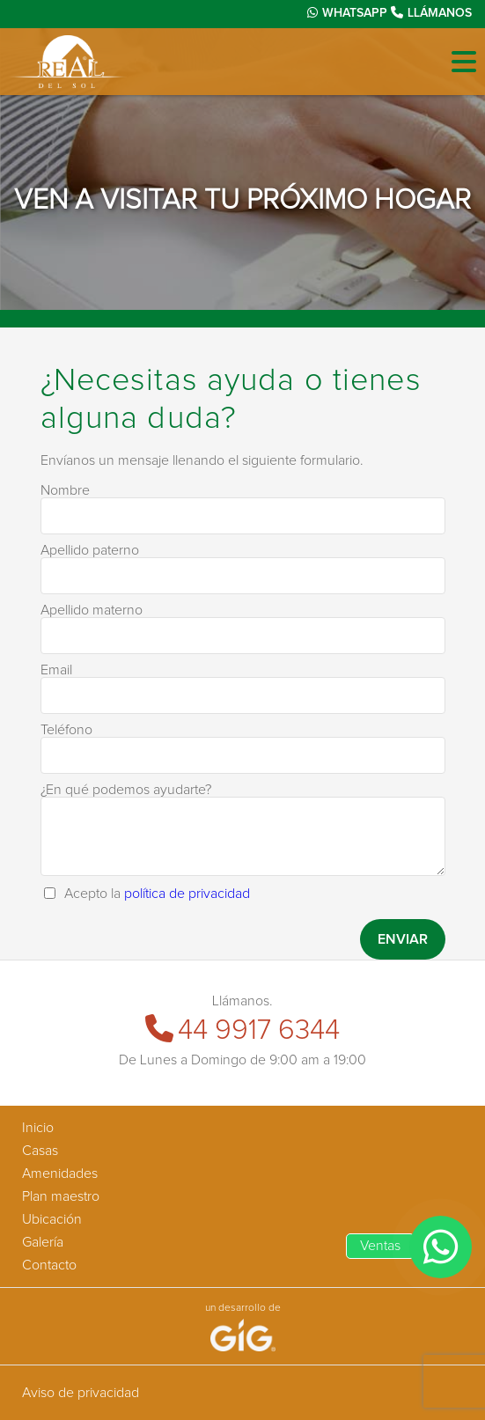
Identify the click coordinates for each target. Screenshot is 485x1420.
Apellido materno (91, 610)
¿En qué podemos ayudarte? (125, 790)
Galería (42, 1242)
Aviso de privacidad (80, 1393)
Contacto (49, 1265)
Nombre (65, 490)
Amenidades (60, 1173)
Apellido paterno (89, 550)
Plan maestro (60, 1196)
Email (56, 670)
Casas (40, 1151)
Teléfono (66, 730)
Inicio (38, 1128)
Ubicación (52, 1219)
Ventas (380, 1246)
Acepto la (157, 894)
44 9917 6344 (242, 1031)
